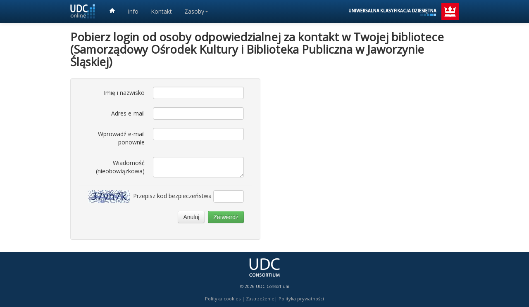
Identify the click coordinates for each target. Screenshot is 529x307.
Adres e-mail (128, 113)
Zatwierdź (225, 217)
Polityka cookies (223, 298)
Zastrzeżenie (260, 298)
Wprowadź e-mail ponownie (121, 138)
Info (133, 11)
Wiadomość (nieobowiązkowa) (120, 167)
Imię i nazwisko (124, 93)
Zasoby (196, 11)
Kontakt (161, 11)
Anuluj (191, 217)
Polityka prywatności (301, 298)
